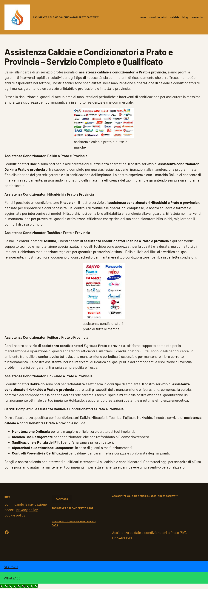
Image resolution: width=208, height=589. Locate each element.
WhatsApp (12, 578)
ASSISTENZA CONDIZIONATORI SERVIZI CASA (73, 523)
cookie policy (14, 515)
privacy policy (27, 510)
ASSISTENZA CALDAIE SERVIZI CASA (72, 508)
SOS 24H (11, 566)
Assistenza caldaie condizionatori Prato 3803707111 (66, 17)
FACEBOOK (62, 499)
